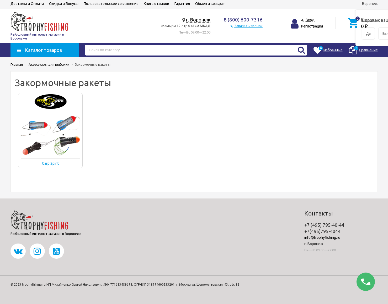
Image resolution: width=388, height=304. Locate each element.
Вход (310, 20)
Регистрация (312, 26)
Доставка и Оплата (27, 4)
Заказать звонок (248, 26)
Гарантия (182, 4)
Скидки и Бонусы (63, 4)
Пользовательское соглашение (111, 4)
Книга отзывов (156, 4)
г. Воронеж (198, 19)
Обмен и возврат (210, 4)
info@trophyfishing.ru (322, 237)
